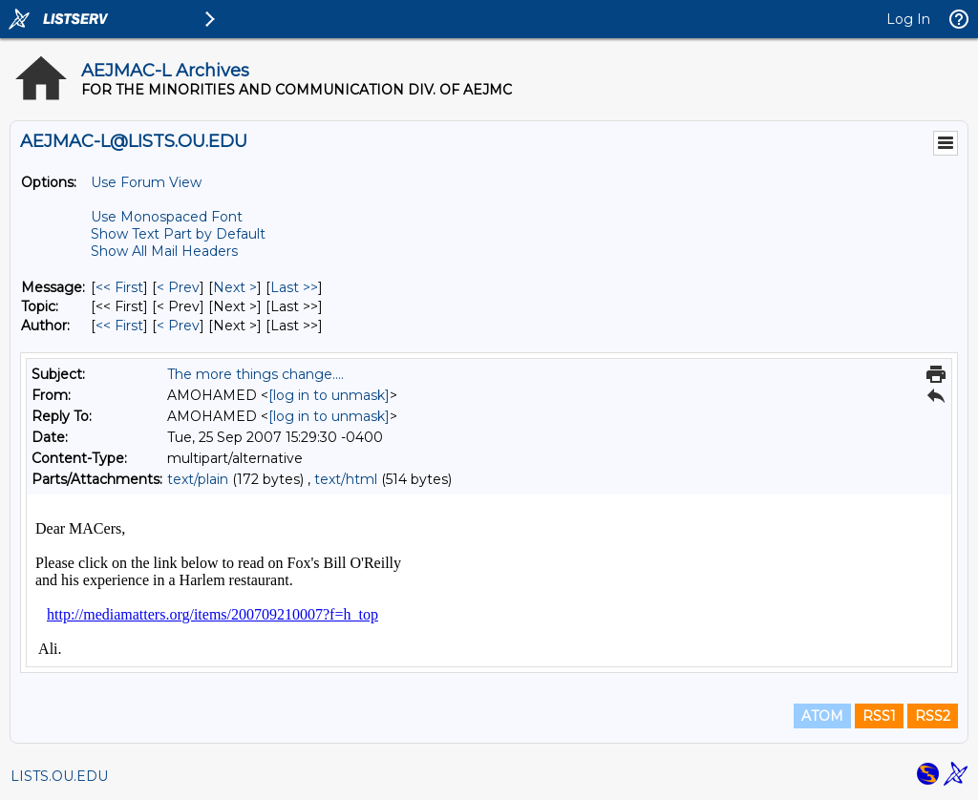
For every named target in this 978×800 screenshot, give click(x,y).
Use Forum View (146, 182)
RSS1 (879, 716)
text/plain (197, 479)
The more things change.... (255, 374)
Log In (908, 19)
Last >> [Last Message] (294, 287)
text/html (345, 479)
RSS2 (932, 716)
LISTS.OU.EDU (59, 776)
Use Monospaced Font (167, 216)
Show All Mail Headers (164, 251)
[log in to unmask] (329, 395)
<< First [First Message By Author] (119, 325)
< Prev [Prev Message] (178, 287)
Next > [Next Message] (235, 287)
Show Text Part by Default (178, 233)
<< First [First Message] (119, 287)
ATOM (822, 716)
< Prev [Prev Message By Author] (178, 325)
